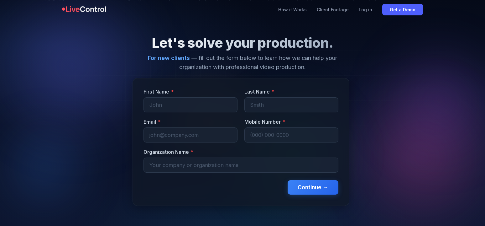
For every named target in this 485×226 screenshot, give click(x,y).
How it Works (292, 9)
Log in (365, 9)
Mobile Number (264, 122)
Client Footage (333, 9)
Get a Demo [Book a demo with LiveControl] (402, 9)
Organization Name (168, 152)
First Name (158, 92)
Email (151, 122)
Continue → (313, 187)
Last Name (259, 92)
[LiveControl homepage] (84, 10)
